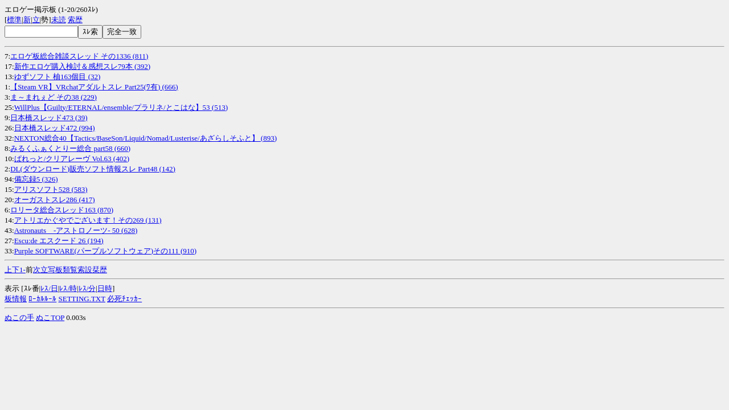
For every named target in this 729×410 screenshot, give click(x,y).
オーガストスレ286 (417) (54, 199)
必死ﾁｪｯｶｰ (124, 298)
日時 (104, 288)
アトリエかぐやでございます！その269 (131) (88, 220)
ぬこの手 (19, 317)
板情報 (16, 298)
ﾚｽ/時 (68, 288)
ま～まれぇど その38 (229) (53, 97)
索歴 (75, 19)
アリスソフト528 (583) (51, 189)
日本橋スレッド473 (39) (48, 117)
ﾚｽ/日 (49, 288)
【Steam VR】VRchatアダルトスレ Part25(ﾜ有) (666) (94, 87)
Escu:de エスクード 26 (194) (59, 240)
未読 (58, 19)
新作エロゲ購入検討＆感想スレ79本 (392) (82, 66)
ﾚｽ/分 (87, 288)
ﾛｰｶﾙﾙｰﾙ (42, 298)
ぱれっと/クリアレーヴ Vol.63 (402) (71, 158)
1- (22, 269)
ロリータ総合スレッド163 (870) (61, 210)
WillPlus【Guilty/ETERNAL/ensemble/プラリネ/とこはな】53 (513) (121, 107)
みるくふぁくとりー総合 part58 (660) (70, 148)
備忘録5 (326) (36, 179)
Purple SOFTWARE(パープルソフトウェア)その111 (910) (105, 251)
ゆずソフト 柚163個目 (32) (57, 76)
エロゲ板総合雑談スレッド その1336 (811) (79, 56)
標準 (14, 19)
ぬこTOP (50, 317)
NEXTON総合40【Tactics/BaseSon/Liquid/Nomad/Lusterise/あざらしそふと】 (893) (145, 138)
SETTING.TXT (82, 298)
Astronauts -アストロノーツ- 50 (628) (76, 230)
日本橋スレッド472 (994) (54, 128)
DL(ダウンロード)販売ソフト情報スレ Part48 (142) (92, 169)
